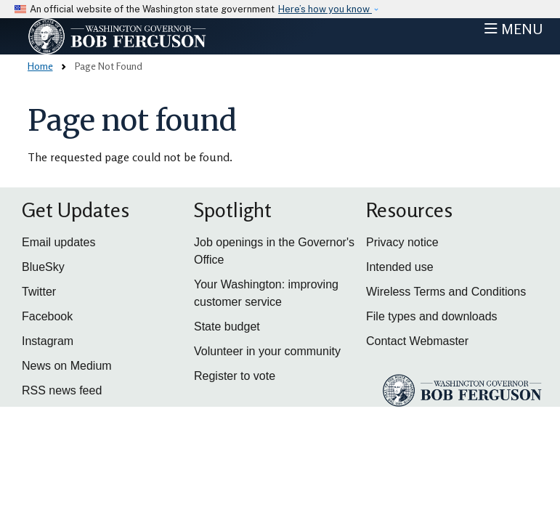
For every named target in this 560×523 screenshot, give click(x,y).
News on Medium (67, 366)
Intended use (400, 267)
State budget (227, 326)
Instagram (47, 341)
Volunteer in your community (267, 351)
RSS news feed (62, 390)
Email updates (58, 242)
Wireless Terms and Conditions (446, 291)
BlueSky (43, 267)
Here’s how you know (325, 9)
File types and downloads (432, 316)
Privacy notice (402, 242)
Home (40, 66)
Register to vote (234, 376)
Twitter (39, 291)
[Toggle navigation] (514, 29)
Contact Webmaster (417, 341)
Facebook (47, 316)
